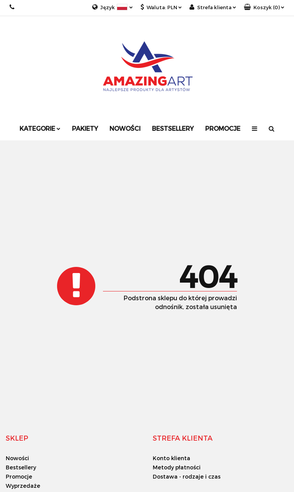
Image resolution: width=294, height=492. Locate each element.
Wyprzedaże (23, 485)
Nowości (124, 128)
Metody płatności (177, 467)
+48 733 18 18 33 (12, 7)
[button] (264, 7)
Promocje (222, 128)
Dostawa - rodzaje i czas (186, 476)
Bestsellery (173, 128)
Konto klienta (171, 458)
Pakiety (85, 128)
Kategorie (40, 128)
